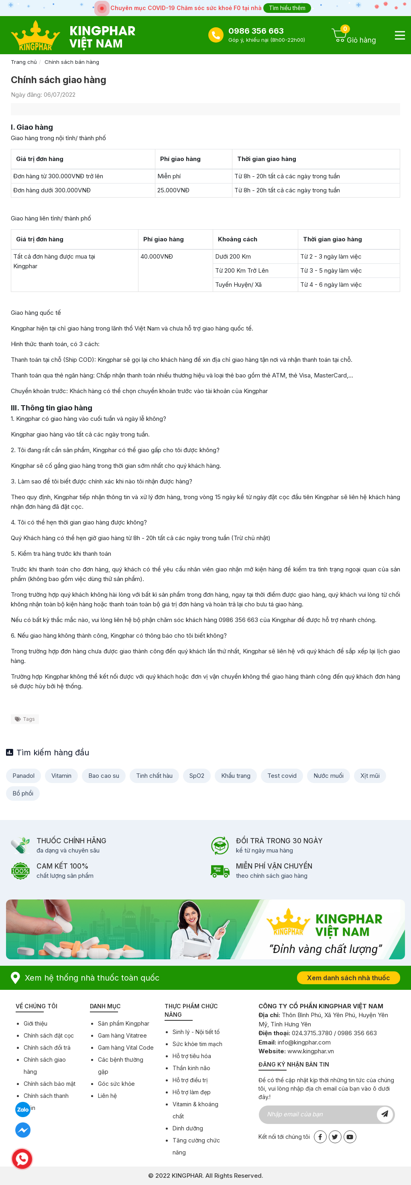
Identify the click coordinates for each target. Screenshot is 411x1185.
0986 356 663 (256, 31)
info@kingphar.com (304, 1042)
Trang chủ (24, 62)
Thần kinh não (191, 1068)
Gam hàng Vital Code (126, 1047)
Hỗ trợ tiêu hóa (192, 1055)
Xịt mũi (370, 775)
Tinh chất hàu (154, 775)
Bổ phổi (22, 793)
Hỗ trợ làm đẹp (192, 1092)
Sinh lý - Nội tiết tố (196, 1031)
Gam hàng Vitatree (122, 1035)
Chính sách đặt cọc (49, 1035)
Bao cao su (103, 775)
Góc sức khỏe (116, 1083)
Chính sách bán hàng (72, 62)
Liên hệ (107, 1095)
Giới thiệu (35, 1023)
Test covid (282, 775)
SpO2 (196, 775)
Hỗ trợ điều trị (190, 1080)
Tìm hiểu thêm (287, 7)
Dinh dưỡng (188, 1128)
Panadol (23, 775)
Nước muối (328, 775)
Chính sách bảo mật (49, 1083)
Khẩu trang (235, 775)
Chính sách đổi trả (47, 1047)
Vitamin (61, 775)
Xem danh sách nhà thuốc (348, 978)
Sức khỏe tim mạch (197, 1043)
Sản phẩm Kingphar (123, 1023)
